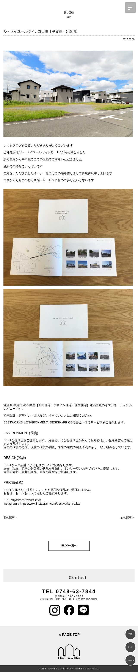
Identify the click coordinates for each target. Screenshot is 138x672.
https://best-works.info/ (26, 500)
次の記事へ (128, 517)
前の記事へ (10, 517)
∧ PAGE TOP (69, 634)
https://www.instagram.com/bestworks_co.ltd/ (50, 503)
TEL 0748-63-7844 (69, 591)
